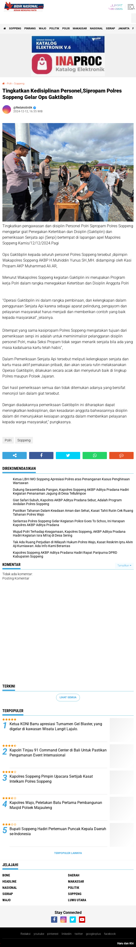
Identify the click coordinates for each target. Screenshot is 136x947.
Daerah (73, 875)
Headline (9, 881)
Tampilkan (124, 565)
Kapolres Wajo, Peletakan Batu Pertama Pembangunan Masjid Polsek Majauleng (56, 805)
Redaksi (26, 934)
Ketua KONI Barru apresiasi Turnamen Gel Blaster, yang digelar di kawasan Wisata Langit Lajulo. (56, 726)
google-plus (93, 934)
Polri (66, 28)
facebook (110, 934)
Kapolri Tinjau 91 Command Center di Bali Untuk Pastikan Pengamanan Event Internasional (58, 752)
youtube (39, 934)
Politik (54, 28)
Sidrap (110, 28)
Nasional (96, 28)
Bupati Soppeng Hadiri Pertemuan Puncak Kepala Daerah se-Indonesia (58, 831)
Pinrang (30, 28)
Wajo (42, 28)
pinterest (52, 934)
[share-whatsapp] (95, 455)
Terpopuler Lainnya (68, 853)
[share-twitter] (68, 455)
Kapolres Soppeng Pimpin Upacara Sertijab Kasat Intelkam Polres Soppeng (51, 779)
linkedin (67, 934)
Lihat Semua (68, 697)
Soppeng (15, 28)
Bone (6, 875)
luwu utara (77, 900)
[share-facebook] (41, 455)
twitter (79, 934)
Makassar (80, 28)
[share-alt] (14, 455)
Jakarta (123, 28)
